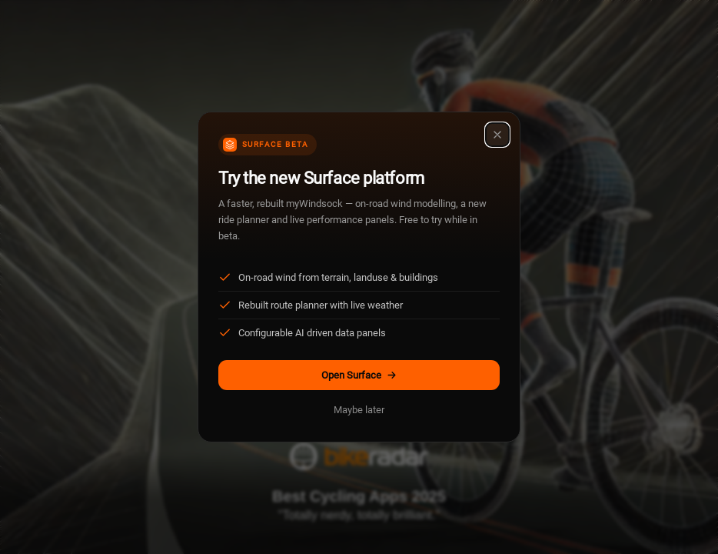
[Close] (497, 134)
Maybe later (359, 410)
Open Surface (359, 375)
